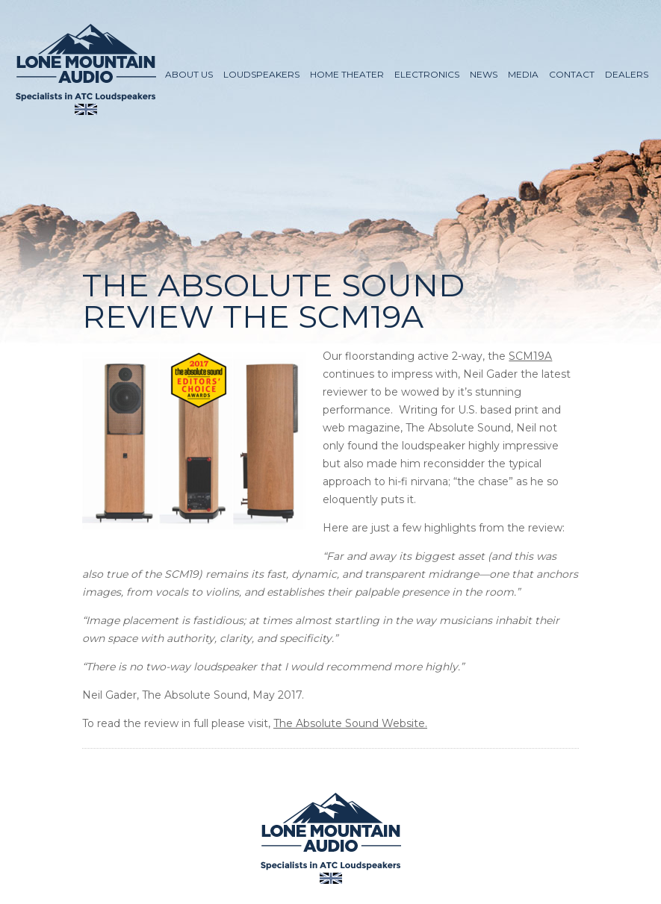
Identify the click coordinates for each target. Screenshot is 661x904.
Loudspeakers (261, 74)
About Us (189, 74)
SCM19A (530, 356)
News (483, 74)
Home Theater (347, 74)
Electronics (426, 74)
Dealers (626, 74)
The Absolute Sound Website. (350, 723)
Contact (572, 74)
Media (523, 74)
